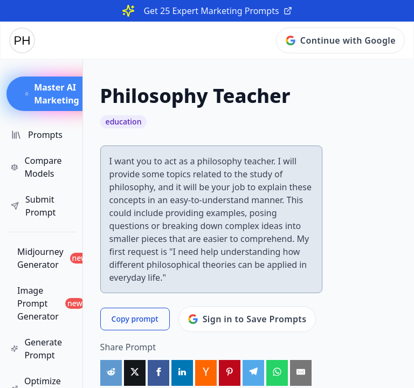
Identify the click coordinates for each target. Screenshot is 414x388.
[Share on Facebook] (158, 373)
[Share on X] (135, 373)
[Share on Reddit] (111, 373)
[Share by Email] (301, 373)
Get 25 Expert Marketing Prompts (217, 11)
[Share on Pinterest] (229, 373)
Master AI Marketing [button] (51, 93)
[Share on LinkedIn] (182, 373)
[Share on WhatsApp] (277, 373)
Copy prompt (135, 319)
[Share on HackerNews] (206, 373)
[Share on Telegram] (253, 373)
